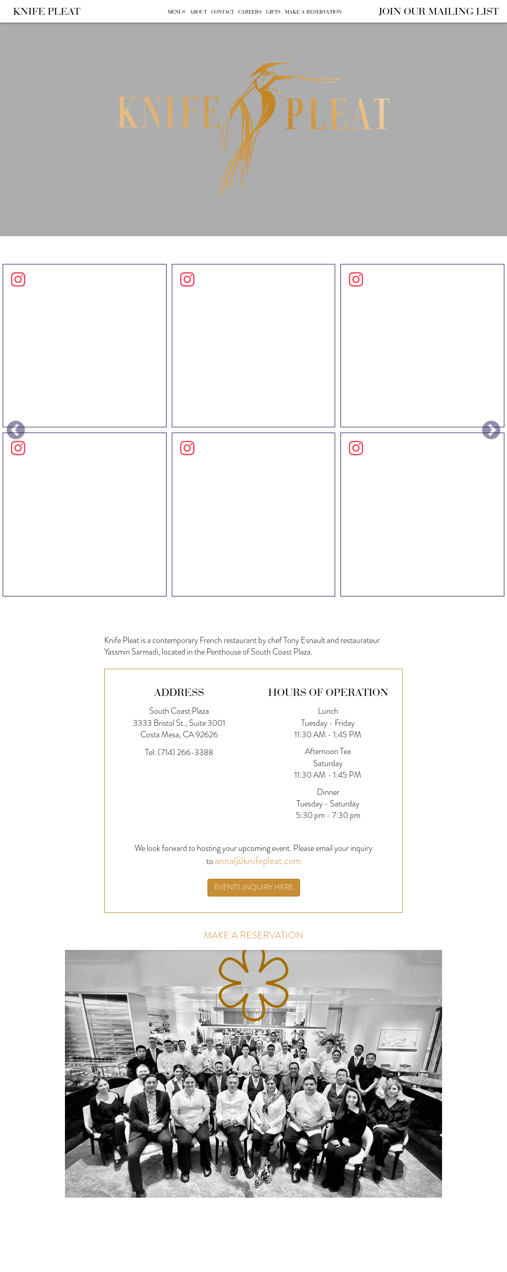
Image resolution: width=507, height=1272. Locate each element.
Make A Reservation (313, 12)
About (198, 12)
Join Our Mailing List (439, 11)
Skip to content (40, 48)
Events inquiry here (253, 887)
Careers (250, 12)
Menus (176, 12)
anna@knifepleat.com (258, 860)
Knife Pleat (47, 11)
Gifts (273, 12)
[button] (16, 430)
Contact (222, 12)
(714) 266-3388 (185, 752)
